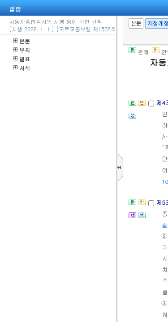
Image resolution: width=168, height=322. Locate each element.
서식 (21, 68)
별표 (21, 59)
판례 (139, 51)
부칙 (21, 50)
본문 (21, 41)
